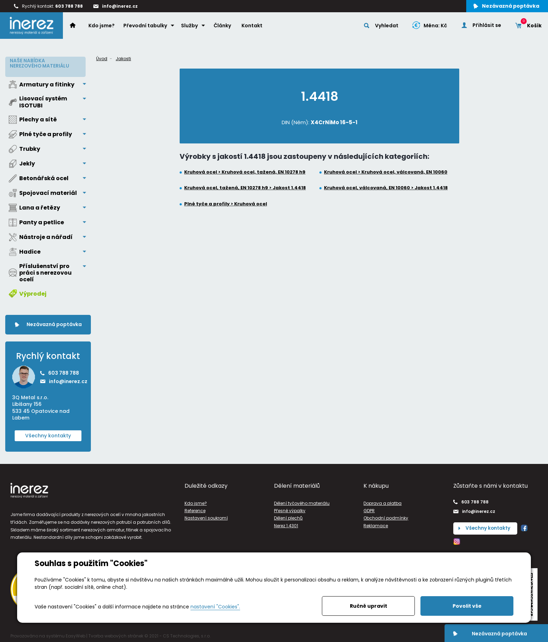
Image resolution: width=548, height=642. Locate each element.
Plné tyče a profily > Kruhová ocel (225, 204)
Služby (190, 26)
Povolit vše (467, 605)
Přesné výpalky (289, 509)
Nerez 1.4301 (286, 524)
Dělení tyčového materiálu (302, 502)
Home (77, 26)
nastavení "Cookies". (215, 606)
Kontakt (252, 26)
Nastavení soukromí (206, 517)
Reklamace (375, 524)
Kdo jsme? (102, 26)
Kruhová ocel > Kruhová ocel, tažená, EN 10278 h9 (244, 172)
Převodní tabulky (146, 26)
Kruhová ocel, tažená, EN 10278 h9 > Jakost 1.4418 (245, 188)
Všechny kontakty (48, 433)
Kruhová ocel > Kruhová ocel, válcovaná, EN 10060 (385, 172)
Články (223, 26)
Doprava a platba (382, 502)
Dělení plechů (288, 517)
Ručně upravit (368, 605)
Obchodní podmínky (385, 517)
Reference (195, 509)
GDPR (369, 509)
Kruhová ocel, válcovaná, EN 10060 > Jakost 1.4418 (386, 188)
